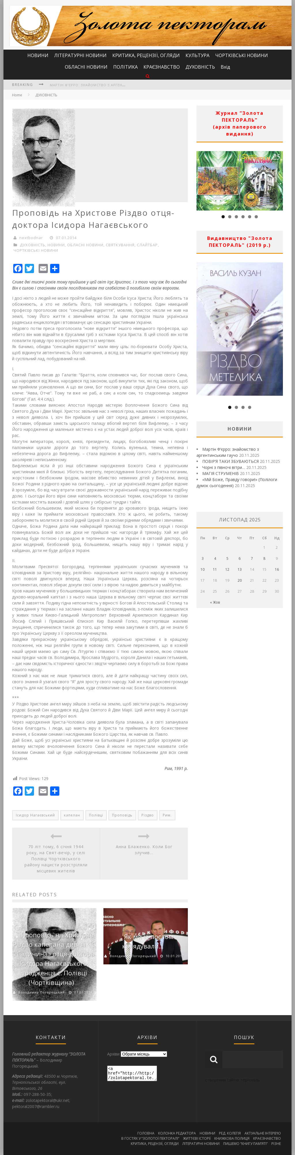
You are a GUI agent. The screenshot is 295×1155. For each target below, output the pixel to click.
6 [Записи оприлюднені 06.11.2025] (240, 558)
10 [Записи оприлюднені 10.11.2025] (203, 569)
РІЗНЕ (276, 1143)
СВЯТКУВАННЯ (120, 244)
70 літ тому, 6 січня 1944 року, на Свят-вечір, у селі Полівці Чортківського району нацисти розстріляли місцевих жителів (56, 859)
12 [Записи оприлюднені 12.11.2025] (227, 569)
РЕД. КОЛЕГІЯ (230, 1133)
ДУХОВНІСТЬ (200, 67)
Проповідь (122, 815)
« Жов (215, 602)
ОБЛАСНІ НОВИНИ (86, 67)
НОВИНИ (37, 55)
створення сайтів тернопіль (232, 1080)
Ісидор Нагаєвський (35, 815)
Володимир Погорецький (41, 992)
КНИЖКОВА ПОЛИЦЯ (231, 1138)
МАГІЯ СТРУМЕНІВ (220, 473)
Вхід (225, 67)
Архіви (113, 1054)
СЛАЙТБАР (147, 244)
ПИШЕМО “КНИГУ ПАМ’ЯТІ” (245, 1143)
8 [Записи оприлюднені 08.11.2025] (264, 558)
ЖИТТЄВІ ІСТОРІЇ (197, 1138)
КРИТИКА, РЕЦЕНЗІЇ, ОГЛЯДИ (146, 55)
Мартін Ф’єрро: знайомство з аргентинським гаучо (103, 85)
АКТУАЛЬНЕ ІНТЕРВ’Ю (263, 1133)
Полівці (96, 815)
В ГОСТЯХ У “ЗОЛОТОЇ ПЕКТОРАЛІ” (150, 1138)
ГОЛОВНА (145, 1133)
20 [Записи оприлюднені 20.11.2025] (240, 580)
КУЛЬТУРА (197, 55)
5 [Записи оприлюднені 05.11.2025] (227, 558)
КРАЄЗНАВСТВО (161, 67)
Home (17, 95)
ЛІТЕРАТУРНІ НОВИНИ (80, 55)
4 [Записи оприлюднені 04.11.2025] (215, 558)
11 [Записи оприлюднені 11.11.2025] (215, 569)
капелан (72, 815)
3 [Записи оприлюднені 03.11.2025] (203, 558)
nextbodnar (31, 237)
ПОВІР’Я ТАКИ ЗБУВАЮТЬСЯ (230, 461)
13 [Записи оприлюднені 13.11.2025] (240, 569)
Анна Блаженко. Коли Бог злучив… (144, 849)
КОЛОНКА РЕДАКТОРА (177, 1133)
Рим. (167, 815)
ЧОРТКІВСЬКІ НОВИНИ (241, 55)
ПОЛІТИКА (125, 67)
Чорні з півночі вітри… (223, 467)
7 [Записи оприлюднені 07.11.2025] (252, 558)
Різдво (147, 815)
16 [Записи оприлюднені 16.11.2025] (277, 569)
